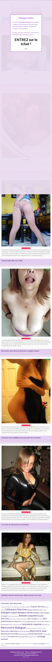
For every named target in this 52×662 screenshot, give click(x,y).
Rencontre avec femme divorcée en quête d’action (20, 351)
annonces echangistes (39, 643)
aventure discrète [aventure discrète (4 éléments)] (5, 607)
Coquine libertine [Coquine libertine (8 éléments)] (37, 606)
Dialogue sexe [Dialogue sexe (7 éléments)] (38, 613)
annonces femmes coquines (12, 643)
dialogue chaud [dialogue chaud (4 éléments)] (42, 610)
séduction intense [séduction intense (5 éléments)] (23, 634)
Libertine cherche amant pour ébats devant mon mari (21, 595)
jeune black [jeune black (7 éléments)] (14, 621)
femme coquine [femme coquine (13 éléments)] (27, 615)
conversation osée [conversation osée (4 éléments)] (14, 607)
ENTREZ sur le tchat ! (26, 41)
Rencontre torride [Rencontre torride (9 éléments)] (9, 633)
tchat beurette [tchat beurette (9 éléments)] (35, 633)
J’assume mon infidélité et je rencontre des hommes (21, 438)
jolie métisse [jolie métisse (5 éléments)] (37, 621)
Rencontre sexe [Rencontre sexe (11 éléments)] (38, 630)
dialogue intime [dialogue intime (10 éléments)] (25, 612)
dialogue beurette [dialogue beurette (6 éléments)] (33, 610)
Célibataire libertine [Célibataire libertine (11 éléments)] (15, 609)
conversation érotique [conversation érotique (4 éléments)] (24, 607)
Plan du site (26, 657)
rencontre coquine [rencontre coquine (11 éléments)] (31, 624)
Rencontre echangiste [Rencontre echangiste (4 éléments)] (31, 628)
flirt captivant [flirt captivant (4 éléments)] (24, 619)
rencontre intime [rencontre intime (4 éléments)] (41, 628)
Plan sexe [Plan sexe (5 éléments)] (8, 624)
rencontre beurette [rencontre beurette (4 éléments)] (17, 624)
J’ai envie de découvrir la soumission (15, 525)
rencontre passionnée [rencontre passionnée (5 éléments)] (23, 631)
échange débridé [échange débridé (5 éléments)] (22, 636)
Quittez (26, 48)
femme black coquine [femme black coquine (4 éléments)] (13, 616)
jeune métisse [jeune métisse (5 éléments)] (23, 621)
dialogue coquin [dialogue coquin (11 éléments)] (9, 612)
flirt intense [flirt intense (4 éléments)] (40, 619)
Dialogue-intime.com (17, 652)
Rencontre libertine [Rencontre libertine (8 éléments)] (9, 631)
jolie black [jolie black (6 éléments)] (30, 621)
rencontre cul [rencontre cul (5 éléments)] (45, 624)
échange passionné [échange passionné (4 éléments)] (32, 636)
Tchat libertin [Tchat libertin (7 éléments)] (12, 636)
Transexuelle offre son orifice (12, 261)
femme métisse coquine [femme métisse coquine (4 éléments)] (15, 619)
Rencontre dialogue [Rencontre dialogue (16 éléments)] (13, 627)
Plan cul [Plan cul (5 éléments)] (44, 621)
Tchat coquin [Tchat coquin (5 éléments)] (46, 634)
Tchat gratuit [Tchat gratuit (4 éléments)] (4, 636)
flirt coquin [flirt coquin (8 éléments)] (32, 619)
